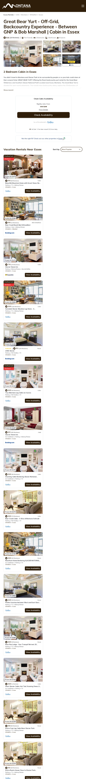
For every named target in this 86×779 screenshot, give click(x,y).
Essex (41, 15)
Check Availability (43, 115)
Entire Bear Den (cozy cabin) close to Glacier (62, 473)
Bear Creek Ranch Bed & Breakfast (58, 183)
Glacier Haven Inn (11, 224)
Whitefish (33, 15)
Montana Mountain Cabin (14, 556)
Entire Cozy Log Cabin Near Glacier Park (60, 432)
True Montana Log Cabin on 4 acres (58, 266)
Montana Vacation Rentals (13, 728)
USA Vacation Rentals (12, 734)
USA (17, 15)
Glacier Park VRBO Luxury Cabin (16, 598)
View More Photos (13, 64)
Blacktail (55, 186)
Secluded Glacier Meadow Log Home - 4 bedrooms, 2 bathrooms (61, 735)
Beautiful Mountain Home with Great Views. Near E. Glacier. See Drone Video (62, 721)
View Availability (32, 190)
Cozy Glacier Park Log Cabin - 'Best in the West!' (22, 639)
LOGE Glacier (10, 266)
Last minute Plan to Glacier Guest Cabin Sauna (63, 515)
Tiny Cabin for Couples (54, 556)
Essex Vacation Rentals (12, 721)
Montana (24, 15)
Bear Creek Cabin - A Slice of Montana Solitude (22, 349)
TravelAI (26, 768)
